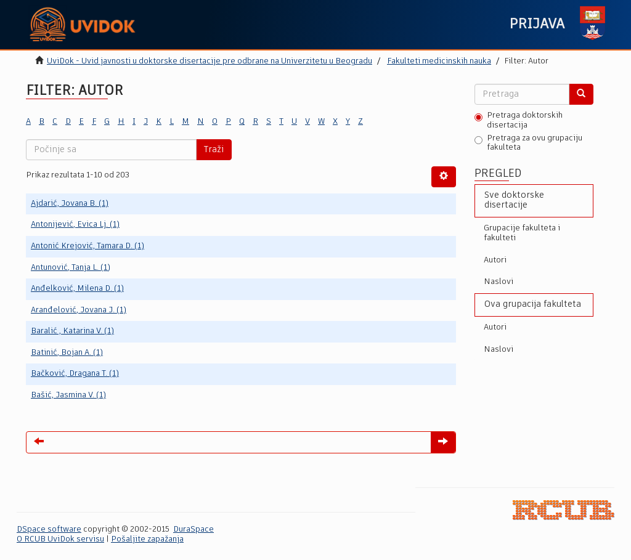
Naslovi (498, 282)
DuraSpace (193, 530)
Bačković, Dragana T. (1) (75, 374)
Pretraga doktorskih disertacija (518, 120)
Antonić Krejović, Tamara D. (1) (87, 246)
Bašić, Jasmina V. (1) (68, 395)
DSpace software (49, 530)
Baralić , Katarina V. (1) (72, 331)
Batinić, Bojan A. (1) (67, 353)
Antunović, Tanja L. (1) (70, 268)
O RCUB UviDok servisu (60, 539)
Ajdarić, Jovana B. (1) (69, 204)
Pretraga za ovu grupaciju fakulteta (528, 143)
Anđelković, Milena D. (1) (77, 289)
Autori (495, 260)
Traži (214, 149)
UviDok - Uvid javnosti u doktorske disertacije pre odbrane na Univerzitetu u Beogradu (209, 61)
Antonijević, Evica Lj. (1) (75, 225)
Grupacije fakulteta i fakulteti (522, 233)
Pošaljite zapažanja (147, 539)
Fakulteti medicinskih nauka (439, 61)
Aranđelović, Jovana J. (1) (78, 310)
